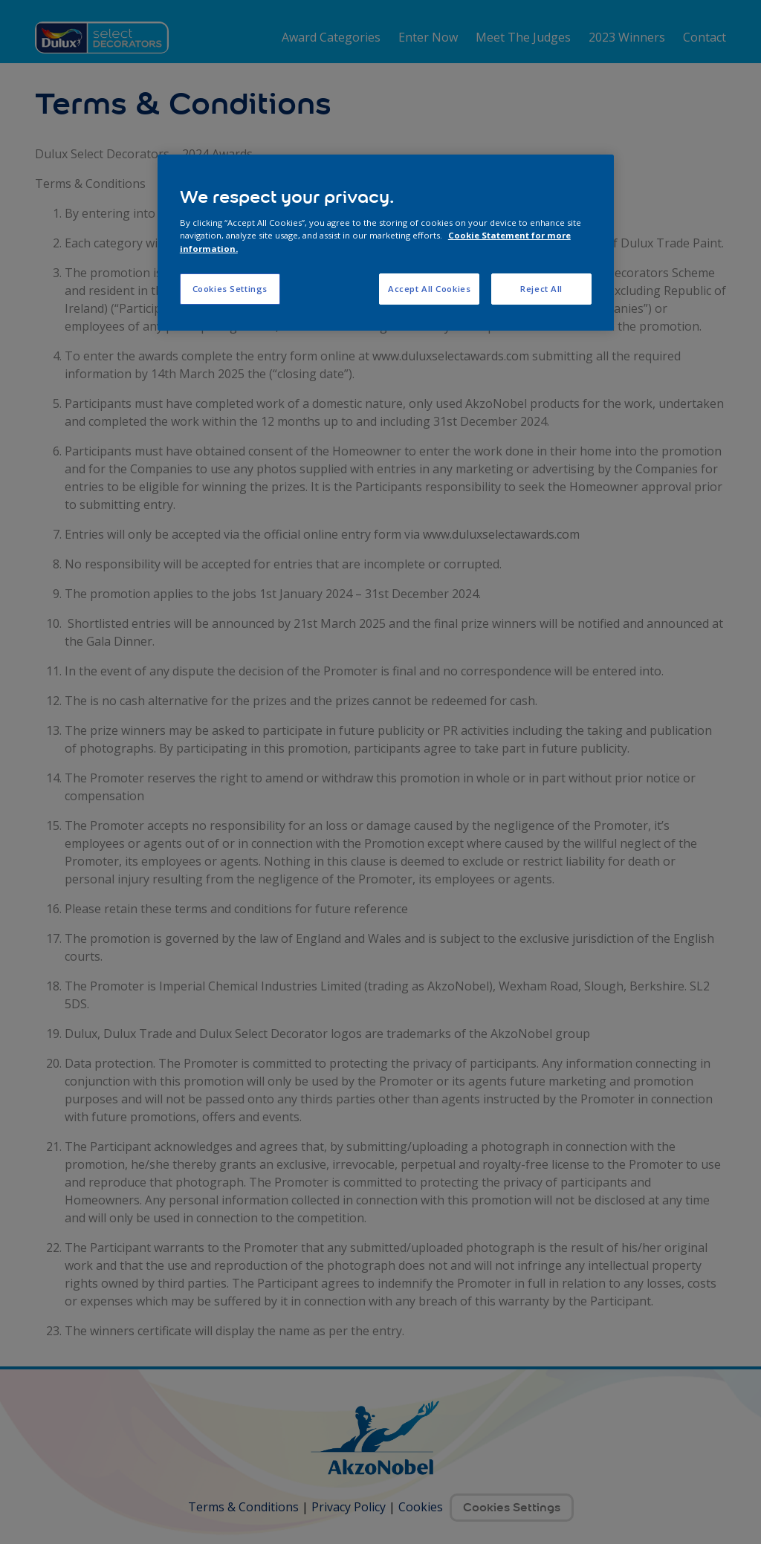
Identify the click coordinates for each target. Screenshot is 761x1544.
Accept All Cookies (429, 288)
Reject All (541, 288)
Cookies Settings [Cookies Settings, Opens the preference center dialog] (230, 288)
